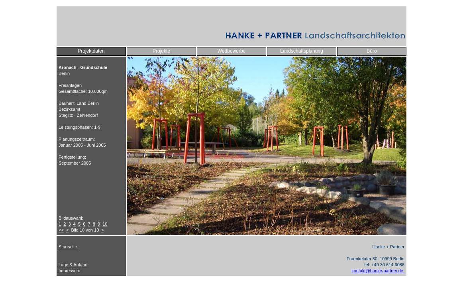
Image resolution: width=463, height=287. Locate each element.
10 (104, 224)
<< (61, 230)
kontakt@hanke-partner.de (377, 270)
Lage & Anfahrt (73, 264)
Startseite (68, 246)
